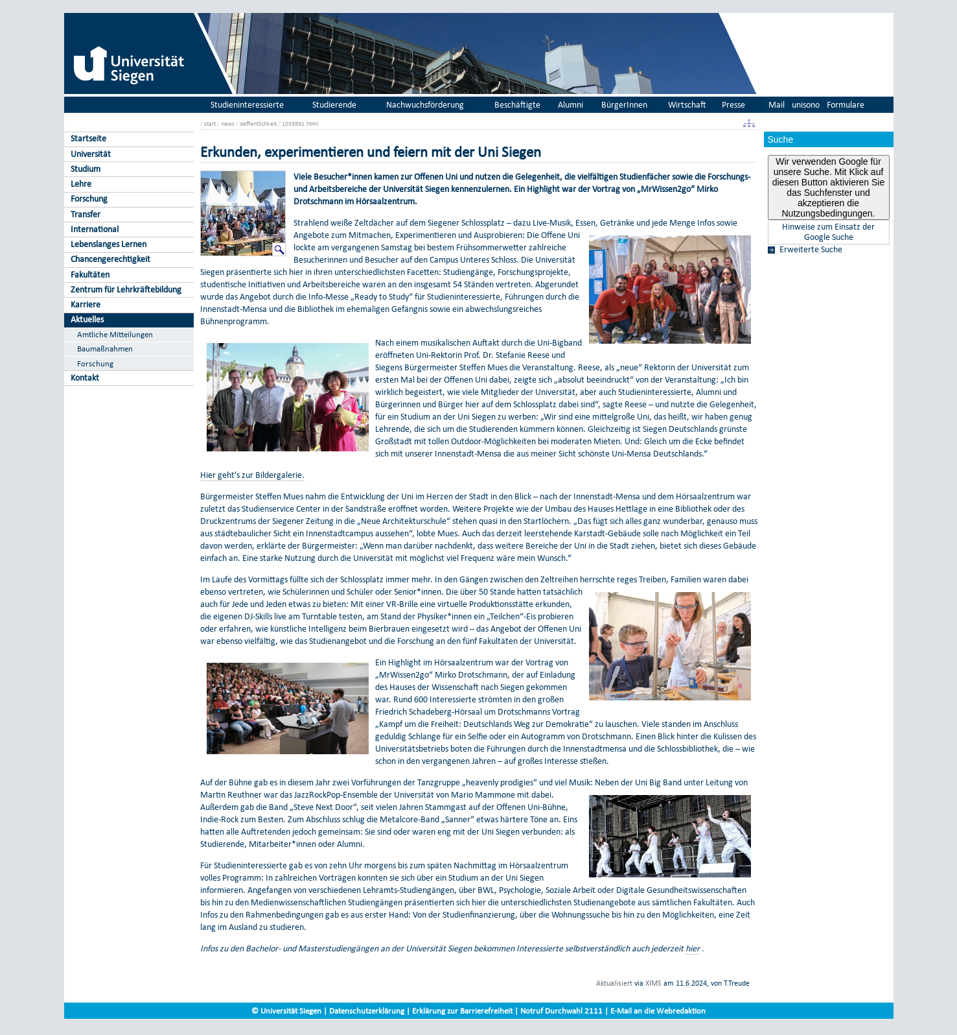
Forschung (89, 198)
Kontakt (85, 377)
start (210, 123)
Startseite (88, 138)
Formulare (845, 104)
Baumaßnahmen (105, 348)
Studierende (334, 104)
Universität (91, 154)
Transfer (85, 214)
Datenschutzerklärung (366, 1011)
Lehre (81, 183)
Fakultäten (90, 274)
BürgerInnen (624, 104)
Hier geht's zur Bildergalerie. (252, 475)
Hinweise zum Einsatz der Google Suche (828, 232)
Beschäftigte (517, 104)
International (95, 229)
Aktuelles (87, 319)
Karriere (85, 304)
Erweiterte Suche (810, 249)
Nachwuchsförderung (425, 104)
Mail (776, 104)
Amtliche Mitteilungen (115, 334)
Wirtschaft (687, 104)
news (228, 123)
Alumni (570, 104)
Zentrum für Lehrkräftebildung (126, 289)
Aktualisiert (614, 983)
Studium (85, 168)
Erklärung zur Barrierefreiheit (462, 1011)
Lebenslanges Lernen (108, 244)
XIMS (653, 983)
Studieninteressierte (247, 104)
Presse (733, 104)
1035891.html (300, 123)
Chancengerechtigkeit (110, 259)
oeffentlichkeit (258, 123)
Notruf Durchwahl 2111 (561, 1011)
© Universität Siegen (286, 1011)
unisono (806, 104)
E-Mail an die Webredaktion (658, 1011)
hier (693, 948)
